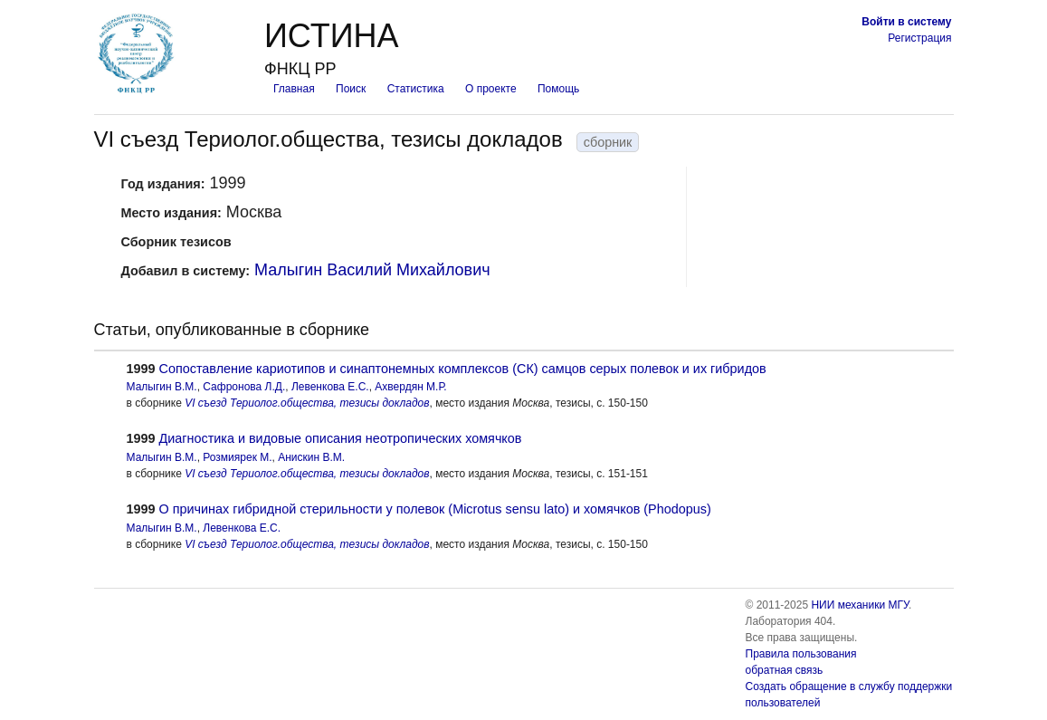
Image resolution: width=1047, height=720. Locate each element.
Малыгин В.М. (162, 386)
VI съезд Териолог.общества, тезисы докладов (307, 403)
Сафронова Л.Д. (244, 386)
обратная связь (784, 670)
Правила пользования (801, 654)
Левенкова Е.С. (330, 386)
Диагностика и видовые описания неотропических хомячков (340, 438)
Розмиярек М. (237, 457)
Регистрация (919, 38)
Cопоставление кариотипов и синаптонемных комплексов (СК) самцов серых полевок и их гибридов (462, 368)
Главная (294, 88)
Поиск (351, 88)
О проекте (491, 88)
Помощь (558, 88)
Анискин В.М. (311, 457)
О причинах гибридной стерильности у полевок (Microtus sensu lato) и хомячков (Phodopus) (435, 509)
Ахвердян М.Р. (410, 386)
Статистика (415, 88)
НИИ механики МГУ (860, 605)
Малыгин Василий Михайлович (372, 270)
